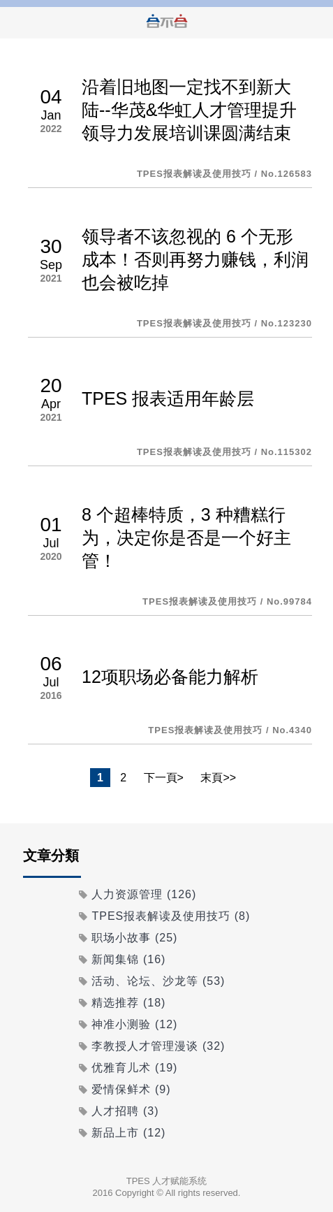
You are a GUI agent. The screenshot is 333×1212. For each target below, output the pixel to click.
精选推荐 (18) (128, 1003)
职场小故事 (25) (134, 938)
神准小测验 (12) (134, 1024)
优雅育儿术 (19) (134, 1068)
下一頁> (164, 778)
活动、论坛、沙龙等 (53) (158, 981)
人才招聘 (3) (124, 1111)
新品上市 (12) (128, 1133)
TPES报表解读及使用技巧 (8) (170, 916)
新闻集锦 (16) (128, 959)
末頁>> (218, 778)
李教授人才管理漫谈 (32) (158, 1046)
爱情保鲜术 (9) (130, 1089)
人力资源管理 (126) (143, 894)
